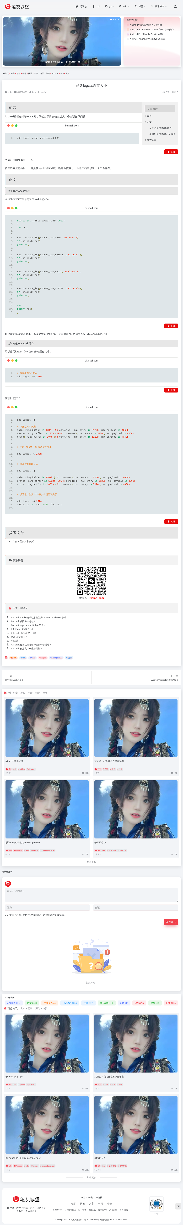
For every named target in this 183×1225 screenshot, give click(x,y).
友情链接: (57, 1210)
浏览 (37, 692)
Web (155, 1002)
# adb (23, 658)
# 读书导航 (122, 850)
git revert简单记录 (14, 761)
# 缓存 (69, 658)
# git (14, 769)
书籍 (24, 73)
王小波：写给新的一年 (23, 633)
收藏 (175, 92)
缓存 (169, 126)
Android (55, 73)
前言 (149, 115)
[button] (111, 19)
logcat (30, 116)
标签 (18, 73)
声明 (83, 1197)
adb (62, 73)
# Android (34, 850)
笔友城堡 (75, 1219)
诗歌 (88, 1002)
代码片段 (70, 1002)
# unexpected (56, 658)
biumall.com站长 (39, 92)
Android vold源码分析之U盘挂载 (146, 25)
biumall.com (72, 125)
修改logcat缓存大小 (91, 85)
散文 (98, 769)
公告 (13, 73)
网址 (30, 73)
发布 (23, 692)
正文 (67, 73)
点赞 (45, 692)
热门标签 (82, 1210)
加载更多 (91, 862)
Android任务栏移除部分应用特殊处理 (30, 644)
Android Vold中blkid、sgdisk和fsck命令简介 (152, 29)
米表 (36, 73)
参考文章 (151, 137)
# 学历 (112, 769)
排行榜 (99, 1197)
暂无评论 (8, 871)
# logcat (42, 658)
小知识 (50, 1002)
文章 (91, 1203)
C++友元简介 (19, 637)
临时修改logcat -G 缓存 (163, 132)
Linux (171, 1002)
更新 (30, 692)
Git (8, 769)
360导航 (113, 1210)
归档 (48, 73)
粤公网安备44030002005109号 (113, 1219)
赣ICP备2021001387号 (89, 1219)
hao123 (92, 1210)
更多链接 (123, 1210)
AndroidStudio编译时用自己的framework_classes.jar (38, 617)
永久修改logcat (159, 126)
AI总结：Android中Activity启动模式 (147, 39)
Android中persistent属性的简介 (27, 625)
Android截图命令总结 (23, 621)
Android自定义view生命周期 (26, 648)
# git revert (31, 769)
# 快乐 (119, 769)
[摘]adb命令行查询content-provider (22, 842)
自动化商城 (70, 1210)
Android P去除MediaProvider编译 (147, 34)
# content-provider (47, 850)
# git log (21, 769)
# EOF (32, 658)
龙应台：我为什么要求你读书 (109, 761)
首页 (7, 73)
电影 (42, 73)
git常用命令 (100, 842)
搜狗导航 (102, 1210)
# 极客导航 (111, 850)
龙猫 (14, 640)
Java (139, 1002)
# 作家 (105, 769)
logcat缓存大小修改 (23, 541)
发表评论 (171, 922)
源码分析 (106, 1002)
